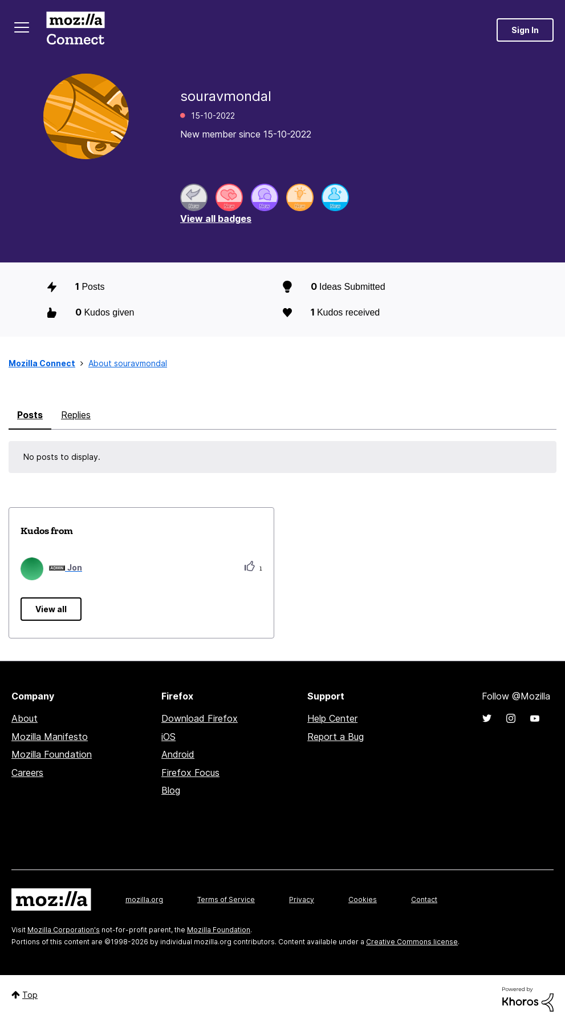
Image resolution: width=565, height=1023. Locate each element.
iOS (168, 736)
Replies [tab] (76, 414)
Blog (170, 790)
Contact (424, 899)
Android (177, 754)
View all (51, 609)
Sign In (525, 30)
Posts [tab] (30, 414)
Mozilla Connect (75, 29)
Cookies (362, 899)
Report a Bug (335, 736)
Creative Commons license (412, 941)
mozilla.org (144, 899)
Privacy (301, 899)
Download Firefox (199, 718)
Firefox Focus (190, 772)
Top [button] (30, 995)
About (24, 718)
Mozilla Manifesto (49, 736)
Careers (27, 772)
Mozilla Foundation (51, 754)
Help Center (332, 718)
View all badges (215, 218)
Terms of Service (226, 899)
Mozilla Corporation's (63, 929)
